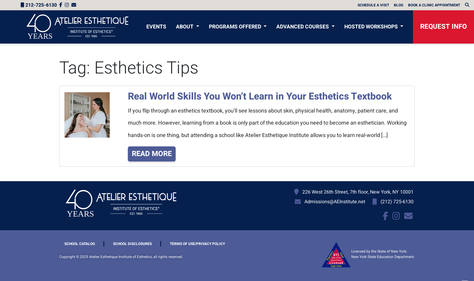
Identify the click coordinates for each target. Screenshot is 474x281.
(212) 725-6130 (397, 201)
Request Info (443, 26)
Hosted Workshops (371, 27)
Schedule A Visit (373, 5)
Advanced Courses (303, 27)
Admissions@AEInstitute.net (334, 201)
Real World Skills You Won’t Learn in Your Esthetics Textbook (260, 96)
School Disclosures (132, 244)
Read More (152, 154)
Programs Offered (235, 27)
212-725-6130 (39, 5)
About (185, 27)
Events (156, 27)
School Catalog (79, 244)
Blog (398, 5)
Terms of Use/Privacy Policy (197, 244)
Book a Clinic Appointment (434, 5)
